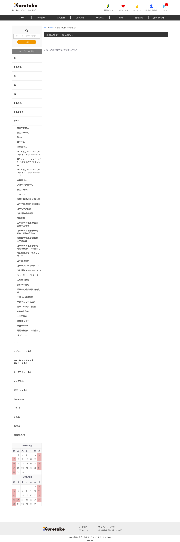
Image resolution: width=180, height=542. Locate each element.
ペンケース (22, 335)
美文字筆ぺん (23, 133)
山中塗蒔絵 (22, 316)
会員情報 (139, 17)
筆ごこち (21, 142)
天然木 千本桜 (23, 280)
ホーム (22, 17)
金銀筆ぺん (22, 180)
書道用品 (18, 103)
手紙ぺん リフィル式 (26, 302)
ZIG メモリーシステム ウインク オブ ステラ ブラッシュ (29, 162)
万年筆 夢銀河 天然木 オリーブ (28, 254)
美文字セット (23, 189)
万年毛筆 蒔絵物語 (25, 213)
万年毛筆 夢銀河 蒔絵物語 (28, 204)
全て (46, 28)
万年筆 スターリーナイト (28, 266)
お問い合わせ (158, 17)
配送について (85, 530)
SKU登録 (119, 17)
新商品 (17, 426)
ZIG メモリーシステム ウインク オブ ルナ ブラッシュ (29, 153)
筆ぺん (17, 121)
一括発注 (100, 17)
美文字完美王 (23, 128)
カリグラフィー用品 (22, 372)
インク (17, 408)
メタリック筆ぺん (25, 185)
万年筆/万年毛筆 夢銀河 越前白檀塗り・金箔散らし (29, 247)
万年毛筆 (21, 218)
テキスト (21, 194)
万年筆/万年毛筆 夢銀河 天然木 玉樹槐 (28, 224)
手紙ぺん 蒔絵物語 (25, 297)
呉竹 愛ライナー (24, 321)
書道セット (18, 112)
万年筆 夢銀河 (23, 261)
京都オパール (23, 326)
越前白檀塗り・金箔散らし (29, 330)
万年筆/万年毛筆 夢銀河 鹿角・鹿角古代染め (28, 232)
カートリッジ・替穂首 (27, 307)
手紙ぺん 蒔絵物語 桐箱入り (28, 290)
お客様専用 (19, 435)
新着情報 (41, 17)
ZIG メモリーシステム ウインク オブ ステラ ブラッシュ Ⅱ (29, 172)
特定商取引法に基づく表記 (110, 530)
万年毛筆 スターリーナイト (29, 270)
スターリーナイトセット (28, 275)
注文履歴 (61, 17)
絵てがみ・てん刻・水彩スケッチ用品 (23, 361)
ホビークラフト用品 (22, 351)
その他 (17, 417)
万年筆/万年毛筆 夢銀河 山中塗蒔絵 (28, 239)
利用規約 (83, 527)
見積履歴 (80, 17)
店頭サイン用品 (20, 390)
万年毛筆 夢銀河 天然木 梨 (28, 199)
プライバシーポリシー (108, 527)
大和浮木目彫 (23, 285)
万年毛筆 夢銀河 (24, 209)
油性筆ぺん (22, 147)
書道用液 (18, 67)
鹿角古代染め (23, 311)
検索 (27, 42)
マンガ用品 (18, 381)
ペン (16, 342)
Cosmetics (19, 399)
